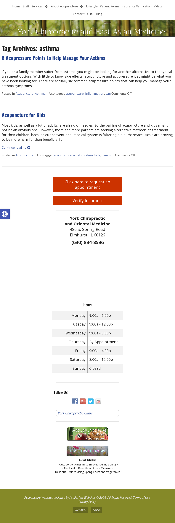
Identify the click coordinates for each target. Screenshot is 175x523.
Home (16, 6)
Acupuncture (24, 93)
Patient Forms (109, 6)
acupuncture (75, 93)
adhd (76, 155)
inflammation (94, 93)
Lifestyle (92, 6)
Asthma (40, 93)
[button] (5, 214)
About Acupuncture (64, 6)
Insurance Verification (136, 6)
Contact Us (80, 14)
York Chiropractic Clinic (75, 413)
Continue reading (16, 148)
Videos (158, 6)
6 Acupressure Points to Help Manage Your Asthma (53, 57)
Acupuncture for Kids (23, 114)
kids (97, 155)
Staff (26, 6)
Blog (99, 14)
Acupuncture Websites (38, 498)
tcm (108, 93)
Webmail (80, 510)
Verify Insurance (87, 200)
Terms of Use (141, 498)
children (87, 155)
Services (37, 6)
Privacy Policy (87, 502)
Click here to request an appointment (87, 184)
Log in (97, 510)
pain (105, 155)
